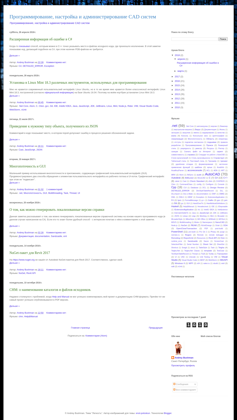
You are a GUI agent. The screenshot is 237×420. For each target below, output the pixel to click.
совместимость (177, 155)
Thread (73, 193)
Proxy (213, 232)
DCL (204, 188)
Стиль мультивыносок (200, 158)
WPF (191, 263)
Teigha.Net (175, 251)
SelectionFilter (177, 244)
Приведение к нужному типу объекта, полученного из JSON (54, 126)
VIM (136, 106)
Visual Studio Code (148, 106)
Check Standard (197, 181)
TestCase (220, 251)
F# (172, 200)
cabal (177, 181)
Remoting (175, 238)
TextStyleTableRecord (180, 254)
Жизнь (222, 130)
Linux (109, 106)
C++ (225, 177)
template (208, 250)
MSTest (222, 219)
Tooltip (211, 254)
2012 (178, 98)
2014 (178, 89)
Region (188, 235)
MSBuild (212, 219)
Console (221, 184)
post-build (219, 229)
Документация (26, 236)
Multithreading (55, 193)
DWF (214, 194)
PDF (206, 229)
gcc (47, 106)
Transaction (222, 254)
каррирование (208, 133)
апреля (181, 59)
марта (180, 71)
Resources (201, 238)
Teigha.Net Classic (192, 251)
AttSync (190, 175)
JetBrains (100, 106)
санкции (174, 152)
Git (51, 106)
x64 (198, 263)
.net (21, 193)
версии (214, 126)
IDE (56, 106)
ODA (225, 225)
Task (66, 193)
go (182, 203)
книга (173, 136)
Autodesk (176, 177)
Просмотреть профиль (183, 365)
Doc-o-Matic (188, 194)
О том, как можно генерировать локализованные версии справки (57, 209)
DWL (173, 197)
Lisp (193, 216)
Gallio (210, 200)
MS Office (201, 219)
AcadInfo (220, 167)
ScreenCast (219, 241)
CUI (185, 188)
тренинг (223, 161)
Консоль (184, 136)
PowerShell (177, 231)
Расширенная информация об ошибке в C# (41, 39)
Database (194, 188)
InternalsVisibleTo (181, 213)
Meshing (203, 216)
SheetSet (220, 244)
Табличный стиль (178, 161)
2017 (178, 76)
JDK (92, 106)
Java (75, 106)
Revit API (31, 273)
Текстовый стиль (197, 161)
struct (193, 248)
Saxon (206, 241)
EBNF (190, 197)
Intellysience (222, 210)
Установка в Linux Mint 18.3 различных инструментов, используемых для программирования (78, 82)
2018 (178, 55)
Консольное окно (200, 136)
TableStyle (203, 248)
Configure (209, 184)
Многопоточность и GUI (28, 166)
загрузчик (186, 133)
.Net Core (23, 106)
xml (65, 236)
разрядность (186, 148)
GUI (45, 193)
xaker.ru (206, 263)
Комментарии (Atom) (96, 335)
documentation (42, 236)
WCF (202, 260)
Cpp (173, 187)
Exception (49, 66)
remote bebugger (216, 235)
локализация (177, 139)
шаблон (198, 167)
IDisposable (222, 206)
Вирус (198, 129)
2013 (178, 94)
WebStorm (15, 109)
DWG (221, 194)
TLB (203, 254)
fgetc (180, 200)
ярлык (209, 167)
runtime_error (176, 241)
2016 (178, 81)
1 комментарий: (54, 189)
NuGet (22, 273)
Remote (200, 235)
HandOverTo (198, 203)
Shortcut (174, 248)
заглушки (175, 133)
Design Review (217, 187)
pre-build (192, 232)
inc (199, 210)
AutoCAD (212, 174)
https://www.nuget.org (24, 259)
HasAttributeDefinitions (216, 203)
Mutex (196, 222)
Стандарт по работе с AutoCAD (212, 155)
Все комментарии (183, 389)
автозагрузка (202, 126)
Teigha (221, 247)
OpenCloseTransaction (186, 228)
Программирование (193, 145)
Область (210, 139)
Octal (217, 225)
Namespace (207, 222)
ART (223, 170)
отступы (177, 142)
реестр (198, 148)
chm (21, 316)
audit (199, 175)
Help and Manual (60, 296)
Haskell (175, 206)
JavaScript (84, 106)
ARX (173, 175)
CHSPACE (220, 181)
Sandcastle (56, 236)
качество (221, 133)
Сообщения (180, 384)
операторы (222, 139)
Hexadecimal (203, 206)
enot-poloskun (143, 413)
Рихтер (221, 148)
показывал (24, 46)
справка (191, 154)
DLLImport (175, 194)
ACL (208, 170)
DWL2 (181, 197)
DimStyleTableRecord (205, 191)
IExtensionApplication (184, 209)
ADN (215, 170)
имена (196, 133)
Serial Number (193, 244)
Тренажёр (212, 161)
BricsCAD (201, 178)
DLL (221, 191)
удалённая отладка (184, 164)
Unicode (192, 257)
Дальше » (15, 55)
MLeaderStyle (176, 219)
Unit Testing (205, 257)
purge (222, 232)
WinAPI (223, 260)
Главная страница (80, 327)
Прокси (209, 145)
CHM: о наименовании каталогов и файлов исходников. (50, 290)
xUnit (23, 109)
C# (20, 66)
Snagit (184, 248)
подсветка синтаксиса (194, 142)
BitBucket (189, 178)
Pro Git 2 (203, 232)
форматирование (206, 164)
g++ (203, 200)
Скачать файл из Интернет (197, 152)
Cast (21, 149)
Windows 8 (180, 263)
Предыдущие (156, 327)
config (199, 184)
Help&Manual (31, 316)
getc (226, 200)
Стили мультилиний (179, 158)
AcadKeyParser (177, 170)
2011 (178, 103)
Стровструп (218, 158)
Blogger (167, 413)
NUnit (194, 225)
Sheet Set (207, 244)
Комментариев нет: (56, 62)
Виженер (224, 126)
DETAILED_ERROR (33, 66)
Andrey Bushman (184, 357)
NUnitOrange (206, 225)
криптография (218, 136)
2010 (178, 107)
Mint (115, 106)
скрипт (220, 151)
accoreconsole (194, 170)
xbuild (215, 263)
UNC (183, 257)
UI (79, 193)
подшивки (211, 142)
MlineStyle (190, 219)
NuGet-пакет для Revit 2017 (30, 253)
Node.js (122, 106)
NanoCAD (220, 222)
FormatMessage (191, 200)
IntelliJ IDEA (65, 106)
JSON (39, 149)
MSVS (173, 222)
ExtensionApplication (216, 197)
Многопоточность (33, 193)
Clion (41, 106)
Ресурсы (210, 148)
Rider (130, 106)
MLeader (221, 216)
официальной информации (59, 92)
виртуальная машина (183, 130)
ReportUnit (188, 238)
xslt (173, 266)
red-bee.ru (175, 235)
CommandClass (186, 184)
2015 (178, 85)
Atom (32, 106)
